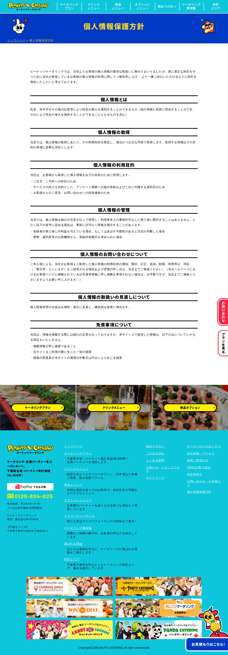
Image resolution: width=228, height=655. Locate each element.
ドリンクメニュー (93, 6)
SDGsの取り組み (199, 467)
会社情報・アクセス (201, 453)
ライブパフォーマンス (79, 516)
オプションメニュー (142, 6)
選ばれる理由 (73, 543)
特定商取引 (194, 474)
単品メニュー (118, 6)
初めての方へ (167, 6)
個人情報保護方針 (199, 491)
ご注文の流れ (155, 453)
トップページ (16, 40)
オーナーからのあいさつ (204, 446)
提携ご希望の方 (197, 460)
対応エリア (216, 6)
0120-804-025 (30, 496)
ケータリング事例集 (191, 6)
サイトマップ (155, 477)
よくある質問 (155, 460)
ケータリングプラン (69, 6)
